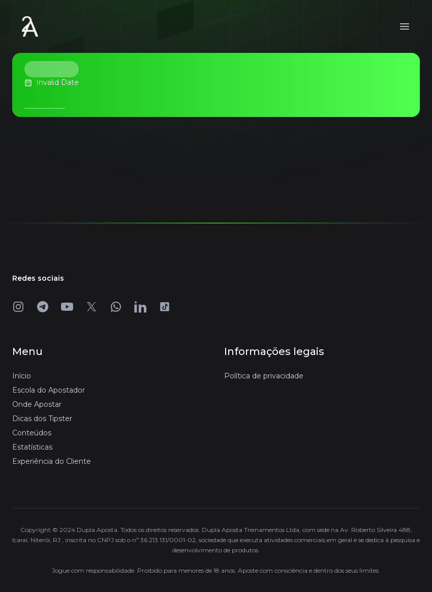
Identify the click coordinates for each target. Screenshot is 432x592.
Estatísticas (32, 447)
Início (21, 375)
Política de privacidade (263, 375)
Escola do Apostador (48, 390)
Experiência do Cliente (51, 461)
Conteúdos (31, 432)
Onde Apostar (36, 404)
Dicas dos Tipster (42, 418)
